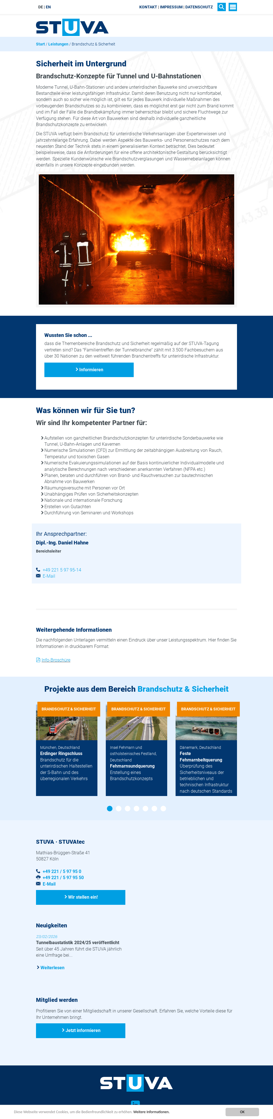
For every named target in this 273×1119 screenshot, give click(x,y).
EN (48, 7)
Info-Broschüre (56, 660)
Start (40, 44)
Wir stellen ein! (83, 897)
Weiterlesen (52, 967)
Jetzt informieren (83, 1030)
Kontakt (148, 7)
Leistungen (58, 44)
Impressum (171, 7)
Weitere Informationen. (151, 1112)
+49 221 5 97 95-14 (62, 570)
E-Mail (49, 576)
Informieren (91, 369)
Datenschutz (199, 7)
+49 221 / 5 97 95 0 (62, 871)
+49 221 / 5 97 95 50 (63, 877)
